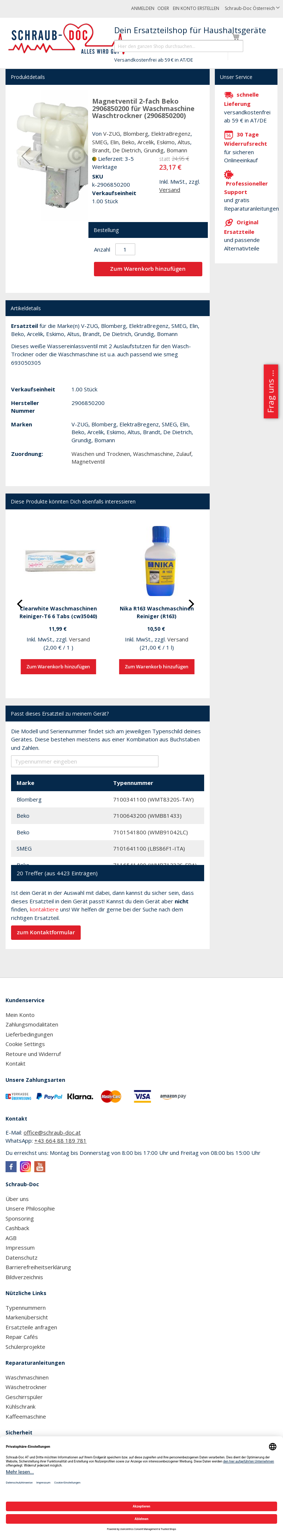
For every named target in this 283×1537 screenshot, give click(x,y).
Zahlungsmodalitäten (32, 1024)
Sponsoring (20, 1218)
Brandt (100, 150)
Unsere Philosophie (30, 1208)
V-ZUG (111, 133)
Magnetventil (88, 461)
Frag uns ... (270, 391)
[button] (252, 8)
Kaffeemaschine (26, 1416)
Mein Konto (20, 1014)
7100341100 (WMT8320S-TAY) (153, 799)
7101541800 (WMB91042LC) (150, 832)
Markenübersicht (27, 1317)
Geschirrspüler (24, 1397)
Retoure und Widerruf (33, 1053)
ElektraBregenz (171, 133)
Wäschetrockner (26, 1387)
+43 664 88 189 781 (60, 1140)
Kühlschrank (20, 1406)
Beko (128, 142)
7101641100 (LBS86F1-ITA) (149, 848)
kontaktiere (44, 909)
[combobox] (178, 46)
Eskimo (166, 142)
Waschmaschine (153, 453)
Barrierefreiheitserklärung (38, 1267)
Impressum (20, 1247)
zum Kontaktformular (46, 932)
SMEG (99, 142)
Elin (114, 142)
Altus (184, 142)
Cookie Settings (25, 1044)
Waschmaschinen (27, 1377)
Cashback (17, 1228)
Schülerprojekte (25, 1346)
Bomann (177, 150)
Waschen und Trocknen (100, 453)
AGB (11, 1238)
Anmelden (142, 8)
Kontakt (15, 1063)
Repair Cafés (22, 1336)
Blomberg (135, 133)
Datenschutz (22, 1257)
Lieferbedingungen (29, 1034)
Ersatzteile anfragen (31, 1327)
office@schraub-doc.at (52, 1132)
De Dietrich (126, 150)
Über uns (17, 1198)
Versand (169, 189)
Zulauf (183, 453)
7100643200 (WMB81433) (147, 815)
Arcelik (145, 142)
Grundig (154, 150)
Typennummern (26, 1307)
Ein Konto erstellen (196, 8)
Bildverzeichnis (24, 1277)
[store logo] (71, 39)
